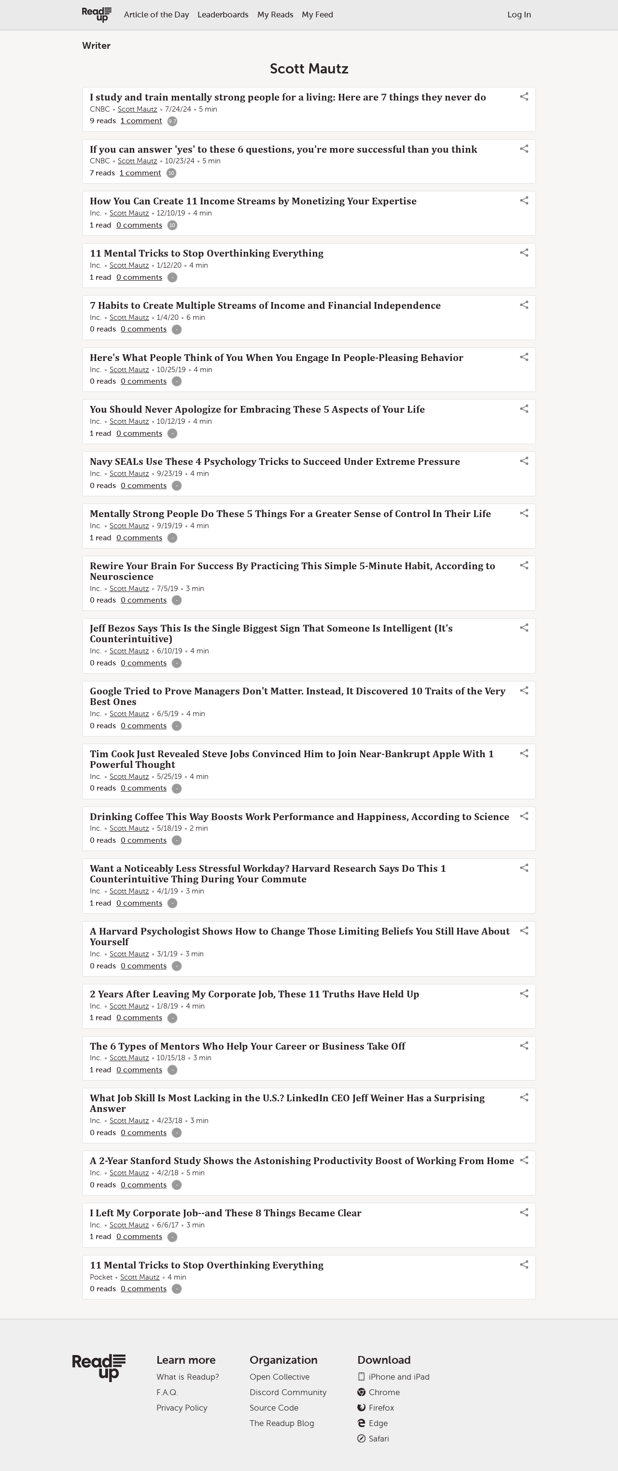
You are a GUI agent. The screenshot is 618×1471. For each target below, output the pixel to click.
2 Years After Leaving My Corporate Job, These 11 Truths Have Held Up (255, 994)
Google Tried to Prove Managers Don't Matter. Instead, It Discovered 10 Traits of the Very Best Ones (298, 696)
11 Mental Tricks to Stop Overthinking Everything (206, 253)
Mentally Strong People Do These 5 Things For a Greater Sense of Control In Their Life (290, 513)
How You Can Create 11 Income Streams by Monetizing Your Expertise (253, 201)
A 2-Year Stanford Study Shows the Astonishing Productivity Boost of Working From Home (302, 1161)
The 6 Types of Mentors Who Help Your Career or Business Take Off (247, 1046)
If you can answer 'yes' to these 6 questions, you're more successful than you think (283, 149)
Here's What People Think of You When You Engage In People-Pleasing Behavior (277, 357)
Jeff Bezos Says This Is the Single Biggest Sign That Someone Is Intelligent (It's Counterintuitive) (271, 633)
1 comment (141, 120)
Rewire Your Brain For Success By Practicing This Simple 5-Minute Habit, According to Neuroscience (292, 571)
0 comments (139, 225)
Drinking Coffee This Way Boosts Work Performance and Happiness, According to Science (299, 816)
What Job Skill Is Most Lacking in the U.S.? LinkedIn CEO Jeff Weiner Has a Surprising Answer (287, 1103)
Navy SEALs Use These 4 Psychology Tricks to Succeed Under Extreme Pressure (275, 461)
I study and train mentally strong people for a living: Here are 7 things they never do (288, 97)
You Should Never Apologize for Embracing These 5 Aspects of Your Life (257, 409)
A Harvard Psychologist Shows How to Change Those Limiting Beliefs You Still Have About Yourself (300, 936)
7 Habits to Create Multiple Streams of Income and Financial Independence (265, 305)
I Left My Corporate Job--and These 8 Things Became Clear (226, 1213)
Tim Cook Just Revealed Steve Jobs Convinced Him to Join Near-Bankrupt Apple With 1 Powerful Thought (292, 759)
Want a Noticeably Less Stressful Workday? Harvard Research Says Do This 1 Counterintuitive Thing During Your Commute (268, 874)
